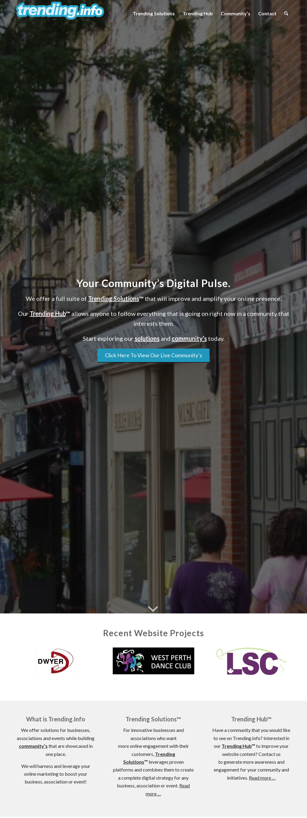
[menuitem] (154, 13)
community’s (189, 338)
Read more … (262, 778)
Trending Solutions (113, 298)
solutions (147, 338)
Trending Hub (48, 313)
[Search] (286, 13)
